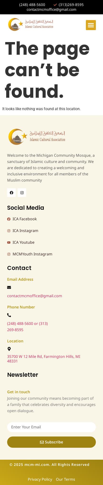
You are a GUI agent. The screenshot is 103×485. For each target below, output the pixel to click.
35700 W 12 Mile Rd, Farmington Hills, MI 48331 (43, 359)
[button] (91, 25)
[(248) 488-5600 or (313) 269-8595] (9, 315)
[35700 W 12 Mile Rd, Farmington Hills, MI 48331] (9, 349)
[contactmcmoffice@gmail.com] (9, 287)
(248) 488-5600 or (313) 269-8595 (27, 327)
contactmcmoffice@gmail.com (34, 296)
